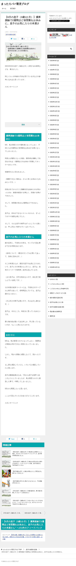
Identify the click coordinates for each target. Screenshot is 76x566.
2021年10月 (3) (55, 166)
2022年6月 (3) (54, 129)
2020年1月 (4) (54, 262)
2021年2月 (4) (54, 203)
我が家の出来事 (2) (56, 311)
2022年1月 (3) (54, 152)
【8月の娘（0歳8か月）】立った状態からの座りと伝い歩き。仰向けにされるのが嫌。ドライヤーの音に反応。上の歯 (23, 537)
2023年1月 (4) (54, 97)
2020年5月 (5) (54, 244)
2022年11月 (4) (55, 106)
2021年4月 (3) (54, 193)
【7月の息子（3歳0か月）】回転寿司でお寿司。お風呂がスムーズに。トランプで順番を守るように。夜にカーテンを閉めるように (13, 513)
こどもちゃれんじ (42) (57, 284)
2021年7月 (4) (54, 180)
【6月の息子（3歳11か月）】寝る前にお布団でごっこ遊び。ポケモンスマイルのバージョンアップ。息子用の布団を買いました (27, 453)
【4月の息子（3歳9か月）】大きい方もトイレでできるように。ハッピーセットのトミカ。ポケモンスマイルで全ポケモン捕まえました (27, 502)
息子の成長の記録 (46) (57, 307)
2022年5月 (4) (54, 134)
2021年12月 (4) (55, 157)
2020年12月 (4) (55, 212)
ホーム (4, 8)
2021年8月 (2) (54, 175)
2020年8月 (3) (54, 230)
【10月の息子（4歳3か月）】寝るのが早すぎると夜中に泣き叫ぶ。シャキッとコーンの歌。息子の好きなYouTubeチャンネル (27, 463)
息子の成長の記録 (10, 34)
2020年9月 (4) (54, 226)
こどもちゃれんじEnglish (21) (59, 288)
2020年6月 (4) (54, 239)
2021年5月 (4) (54, 189)
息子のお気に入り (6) (56, 302)
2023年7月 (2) (54, 69)
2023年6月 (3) (54, 74)
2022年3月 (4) (54, 143)
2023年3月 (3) (54, 88)
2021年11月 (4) (55, 161)
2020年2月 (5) (54, 258)
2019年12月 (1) (55, 267)
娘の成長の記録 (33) (56, 297)
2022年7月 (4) (54, 125)
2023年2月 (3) (54, 92)
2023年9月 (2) (54, 60)
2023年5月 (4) (54, 79)
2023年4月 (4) (54, 83)
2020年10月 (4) (55, 221)
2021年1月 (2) (54, 207)
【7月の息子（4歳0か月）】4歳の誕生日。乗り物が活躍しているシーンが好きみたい (27, 491)
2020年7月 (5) (54, 235)
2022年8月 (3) (54, 120)
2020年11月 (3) (55, 216)
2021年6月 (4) (54, 184)
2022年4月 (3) (54, 138)
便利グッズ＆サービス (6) (58, 293)
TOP (12, 549)
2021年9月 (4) (54, 171)
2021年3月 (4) (54, 198)
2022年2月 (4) (54, 148)
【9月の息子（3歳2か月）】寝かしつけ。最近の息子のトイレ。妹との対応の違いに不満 (34, 513)
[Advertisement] (23, 102)
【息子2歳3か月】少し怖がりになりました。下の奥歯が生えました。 (27, 482)
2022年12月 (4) (55, 102)
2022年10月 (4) (55, 111)
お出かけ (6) (54, 279)
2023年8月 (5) (54, 65)
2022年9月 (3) (54, 115)
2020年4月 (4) (54, 249)
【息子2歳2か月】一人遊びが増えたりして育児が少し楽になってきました (27, 472)
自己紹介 (13, 8)
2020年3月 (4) (54, 253)
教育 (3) (52, 316)
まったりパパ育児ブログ (18, 3)
